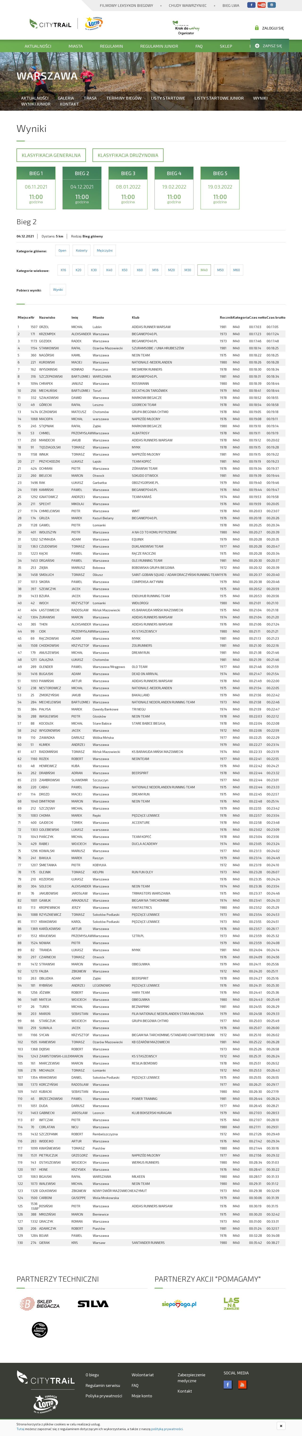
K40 (109, 270)
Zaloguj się (269, 27)
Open (62, 250)
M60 (236, 270)
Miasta (75, 46)
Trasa (90, 98)
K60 (140, 270)
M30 (188, 270)
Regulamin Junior (159, 46)
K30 (94, 270)
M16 (155, 270)
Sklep (226, 46)
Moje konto (142, 1395)
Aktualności (38, 46)
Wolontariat (143, 1374)
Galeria (66, 98)
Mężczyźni (105, 250)
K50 (124, 270)
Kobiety (81, 250)
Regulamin (111, 46)
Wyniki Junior (35, 103)
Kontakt (69, 103)
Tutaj (20, 1429)
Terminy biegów (124, 98)
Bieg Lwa (230, 5)
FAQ (199, 46)
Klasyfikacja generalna (51, 155)
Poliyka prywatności (104, 1395)
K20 (78, 270)
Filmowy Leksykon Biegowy (126, 5)
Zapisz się (268, 45)
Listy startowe (168, 98)
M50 (220, 270)
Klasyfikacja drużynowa (128, 155)
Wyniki (260, 98)
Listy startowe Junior (219, 98)
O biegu (92, 1374)
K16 (63, 270)
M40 (204, 270)
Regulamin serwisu (103, 1385)
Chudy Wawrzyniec (188, 5)
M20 (171, 270)
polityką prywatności (167, 1429)
